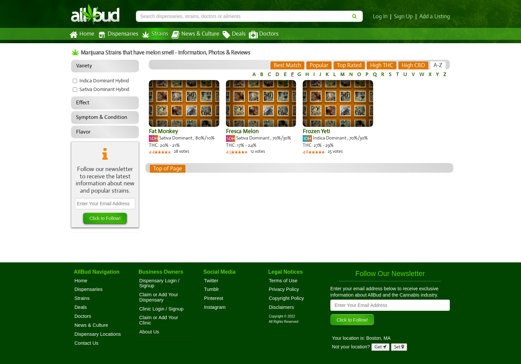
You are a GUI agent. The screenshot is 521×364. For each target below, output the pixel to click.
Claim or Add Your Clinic (158, 320)
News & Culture (192, 35)
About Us (149, 331)
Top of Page (167, 168)
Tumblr (211, 289)
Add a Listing (435, 16)
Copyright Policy (286, 298)
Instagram (215, 307)
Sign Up (404, 16)
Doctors (258, 35)
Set (399, 347)
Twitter (211, 280)
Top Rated (349, 65)
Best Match (287, 65)
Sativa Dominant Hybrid (104, 89)
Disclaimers (281, 307)
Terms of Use (283, 280)
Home (81, 35)
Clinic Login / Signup (161, 309)
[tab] (288, 65)
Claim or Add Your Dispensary (158, 297)
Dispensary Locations (97, 334)
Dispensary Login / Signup (159, 283)
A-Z (438, 65)
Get (380, 347)
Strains (152, 35)
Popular (319, 65)
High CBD (413, 65)
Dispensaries (116, 35)
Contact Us (86, 343)
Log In (381, 16)
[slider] (163, 152)
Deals (229, 35)
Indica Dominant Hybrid (104, 81)
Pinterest (213, 298)
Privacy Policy (284, 289)
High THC (381, 65)
